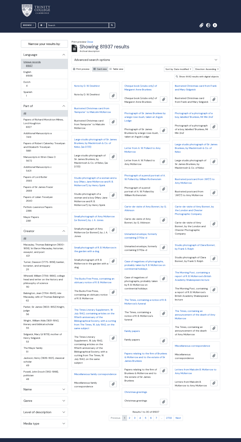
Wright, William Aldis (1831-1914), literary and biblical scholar (41, 324)
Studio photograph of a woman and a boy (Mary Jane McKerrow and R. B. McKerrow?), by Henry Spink (95, 181)
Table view (116, 69)
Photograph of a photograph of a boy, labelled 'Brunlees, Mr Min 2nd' (194, 115)
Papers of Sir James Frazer (38, 189)
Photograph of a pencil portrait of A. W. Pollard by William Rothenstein (144, 177)
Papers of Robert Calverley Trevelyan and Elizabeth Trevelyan (44, 147)
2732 (169, 418)
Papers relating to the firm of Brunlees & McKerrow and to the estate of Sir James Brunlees (145, 357)
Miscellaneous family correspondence (95, 374)
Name (28, 389)
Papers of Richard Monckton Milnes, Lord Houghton (43, 123)
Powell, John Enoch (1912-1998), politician (41, 375)
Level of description (37, 412)
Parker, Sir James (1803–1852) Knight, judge (44, 310)
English (31, 74)
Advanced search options (92, 60)
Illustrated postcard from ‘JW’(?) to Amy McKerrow (195, 181)
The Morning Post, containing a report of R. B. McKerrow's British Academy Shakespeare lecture (193, 276)
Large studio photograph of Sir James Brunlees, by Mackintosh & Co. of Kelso (196, 148)
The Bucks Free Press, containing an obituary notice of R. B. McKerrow (94, 280)
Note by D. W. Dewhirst (87, 85)
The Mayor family (33, 350)
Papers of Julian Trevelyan (38, 199)
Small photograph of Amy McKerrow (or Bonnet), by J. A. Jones (94, 218)
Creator (29, 231)
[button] (201, 25)
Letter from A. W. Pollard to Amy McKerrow (142, 149)
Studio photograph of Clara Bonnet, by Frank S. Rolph (195, 246)
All (25, 113)
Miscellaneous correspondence (192, 345)
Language (30, 55)
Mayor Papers (31, 219)
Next (178, 418)
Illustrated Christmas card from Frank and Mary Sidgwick (196, 87)
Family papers (132, 331)
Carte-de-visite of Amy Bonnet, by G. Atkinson (145, 208)
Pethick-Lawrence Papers (37, 209)
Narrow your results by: (44, 44)
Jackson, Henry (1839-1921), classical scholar (43, 361)
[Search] (78, 25)
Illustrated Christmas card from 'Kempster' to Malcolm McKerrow (92, 110)
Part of (28, 106)
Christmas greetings (135, 392)
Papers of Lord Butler (35, 179)
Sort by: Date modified (177, 69)
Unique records (32, 64)
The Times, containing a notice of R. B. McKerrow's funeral (145, 301)
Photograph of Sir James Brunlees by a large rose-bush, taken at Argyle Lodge (145, 117)
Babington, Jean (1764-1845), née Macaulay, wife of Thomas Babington (43, 296)
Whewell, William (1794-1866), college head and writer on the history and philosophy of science (44, 281)
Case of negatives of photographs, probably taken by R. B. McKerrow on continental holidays (144, 265)
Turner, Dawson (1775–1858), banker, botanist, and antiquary (44, 265)
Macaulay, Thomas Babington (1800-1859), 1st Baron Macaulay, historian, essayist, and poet (44, 250)
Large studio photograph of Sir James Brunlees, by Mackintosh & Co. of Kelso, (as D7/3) (95, 143)
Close (90, 41)
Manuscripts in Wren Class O (39, 159)
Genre (28, 401)
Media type (31, 424)
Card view (100, 69)
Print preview (81, 69)
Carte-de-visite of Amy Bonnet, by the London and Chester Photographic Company (194, 210)
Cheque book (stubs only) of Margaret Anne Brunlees (140, 87)
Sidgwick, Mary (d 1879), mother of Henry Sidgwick (42, 338)
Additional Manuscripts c (37, 169)
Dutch (28, 84)
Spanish (28, 94)
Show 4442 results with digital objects (197, 76)
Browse (27, 25)
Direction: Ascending (206, 69)
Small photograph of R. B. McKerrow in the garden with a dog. (95, 249)
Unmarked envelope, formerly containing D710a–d (140, 235)
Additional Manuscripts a (37, 135)
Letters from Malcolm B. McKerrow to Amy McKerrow (195, 371)
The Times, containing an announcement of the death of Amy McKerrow (195, 314)
